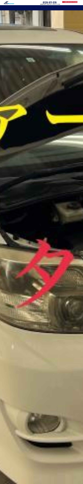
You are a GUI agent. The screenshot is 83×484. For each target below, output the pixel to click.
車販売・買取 (41, 8)
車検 (20, 8)
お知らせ (60, 8)
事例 (51, 8)
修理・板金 (30, 8)
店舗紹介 (70, 8)
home (12, 8)
